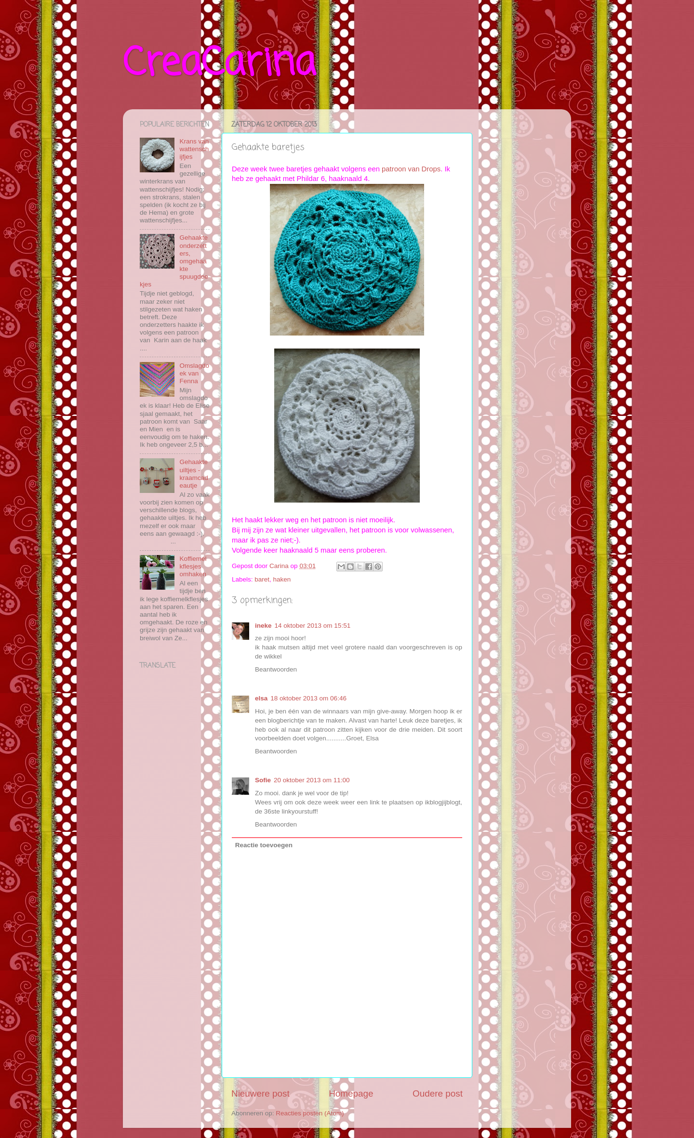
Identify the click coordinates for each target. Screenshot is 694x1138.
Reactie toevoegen (264, 845)
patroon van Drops (411, 169)
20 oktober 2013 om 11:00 (312, 780)
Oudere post (438, 1093)
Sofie (263, 780)
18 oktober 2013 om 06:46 (308, 698)
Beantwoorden (276, 669)
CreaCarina (219, 64)
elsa (261, 698)
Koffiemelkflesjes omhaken (192, 566)
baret (261, 579)
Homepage (351, 1093)
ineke (263, 625)
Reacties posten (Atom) (310, 1113)
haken (282, 579)
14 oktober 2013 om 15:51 (313, 625)
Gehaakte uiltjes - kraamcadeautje (193, 473)
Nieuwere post (260, 1093)
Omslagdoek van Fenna (194, 373)
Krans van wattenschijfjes (194, 149)
